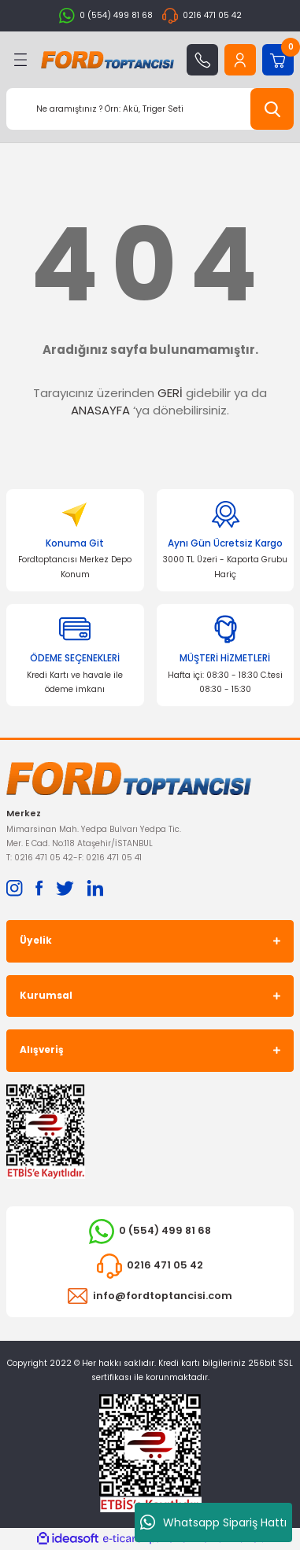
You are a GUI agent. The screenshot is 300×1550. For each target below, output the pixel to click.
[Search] (150, 109)
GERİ (170, 393)
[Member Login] (240, 59)
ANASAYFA (100, 410)
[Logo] (107, 60)
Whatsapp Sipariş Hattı (213, 1522)
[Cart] (278, 59)
